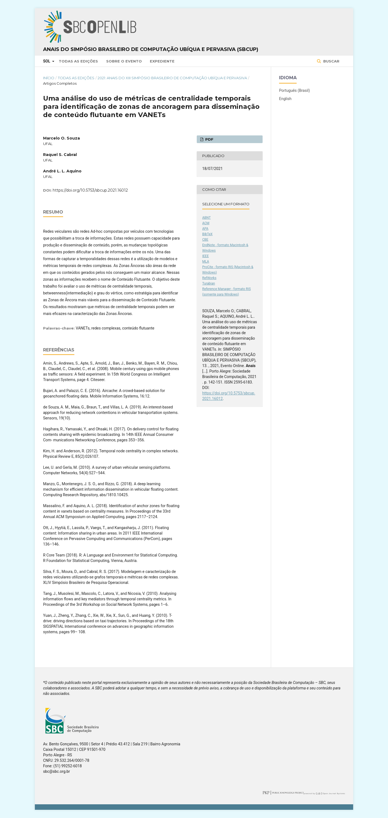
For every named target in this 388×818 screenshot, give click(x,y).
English (285, 98)
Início (48, 78)
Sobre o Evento (124, 61)
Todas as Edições (78, 61)
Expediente (162, 61)
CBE (205, 240)
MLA (205, 261)
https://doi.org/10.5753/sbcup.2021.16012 (90, 190)
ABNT (206, 218)
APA (205, 229)
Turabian (208, 283)
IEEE (205, 256)
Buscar (330, 61)
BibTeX (207, 234)
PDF (208, 139)
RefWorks (209, 278)
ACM (205, 223)
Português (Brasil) (294, 90)
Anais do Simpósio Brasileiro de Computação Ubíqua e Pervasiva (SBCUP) (150, 49)
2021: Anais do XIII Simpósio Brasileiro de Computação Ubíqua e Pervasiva (172, 78)
